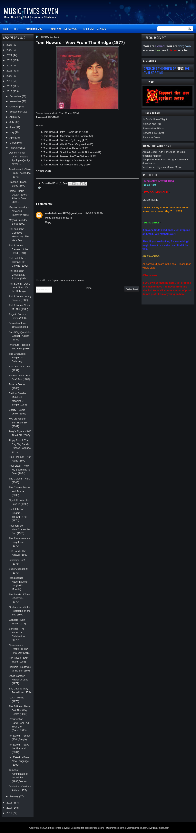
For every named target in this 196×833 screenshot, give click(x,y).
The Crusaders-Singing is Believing (17, 357)
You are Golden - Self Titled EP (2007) (18, 422)
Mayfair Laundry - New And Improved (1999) (19, 211)
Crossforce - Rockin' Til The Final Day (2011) (19, 649)
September (15, 111)
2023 (9, 60)
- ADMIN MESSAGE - (34, 29)
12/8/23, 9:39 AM (93, 213)
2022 (9, 65)
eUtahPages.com (115, 828)
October (14, 106)
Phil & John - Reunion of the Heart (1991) (18, 249)
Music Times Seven (31, 10)
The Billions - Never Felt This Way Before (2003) (20, 710)
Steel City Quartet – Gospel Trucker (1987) (20, 336)
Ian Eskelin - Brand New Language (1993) (19, 761)
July (12, 122)
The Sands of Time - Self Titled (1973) (19, 598)
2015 (9, 802)
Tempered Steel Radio (154, 159)
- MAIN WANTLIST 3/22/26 (63, 29)
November (15, 101)
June (12, 127)
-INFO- (16, 29)
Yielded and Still (152, 123)
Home (88, 288)
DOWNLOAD (43, 171)
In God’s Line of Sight (155, 119)
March (13, 142)
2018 (9, 80)
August (13, 116)
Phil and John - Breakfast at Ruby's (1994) (18, 274)
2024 (9, 55)
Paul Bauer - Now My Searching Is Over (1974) (19, 469)
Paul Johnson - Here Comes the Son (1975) (19, 529)
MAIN (5, 29)
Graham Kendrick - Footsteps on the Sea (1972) (20, 611)
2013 (9, 813)
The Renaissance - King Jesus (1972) (19, 542)
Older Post (132, 289)
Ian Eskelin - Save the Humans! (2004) (19, 748)
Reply (48, 222)
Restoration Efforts (153, 128)
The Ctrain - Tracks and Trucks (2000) (19, 491)
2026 (9, 44)
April (12, 137)
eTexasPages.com (94, 828)
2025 (9, 49)
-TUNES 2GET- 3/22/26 (94, 29)
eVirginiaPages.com (158, 828)
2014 (9, 807)
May (12, 132)
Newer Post (43, 289)
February (14, 147)
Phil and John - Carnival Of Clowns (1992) (18, 262)
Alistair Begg (149, 151)
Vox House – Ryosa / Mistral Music (161, 167)
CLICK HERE (150, 199)
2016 (9, 91)
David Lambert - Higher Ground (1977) (18, 679)
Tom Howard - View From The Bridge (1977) (20, 173)
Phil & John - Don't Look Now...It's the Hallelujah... (19, 287)
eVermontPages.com (136, 828)
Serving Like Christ (153, 132)
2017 (9, 86)
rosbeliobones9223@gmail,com (64, 213)
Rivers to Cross (151, 137)
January (14, 796)
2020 (9, 75)
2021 (9, 70)
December (15, 96)
